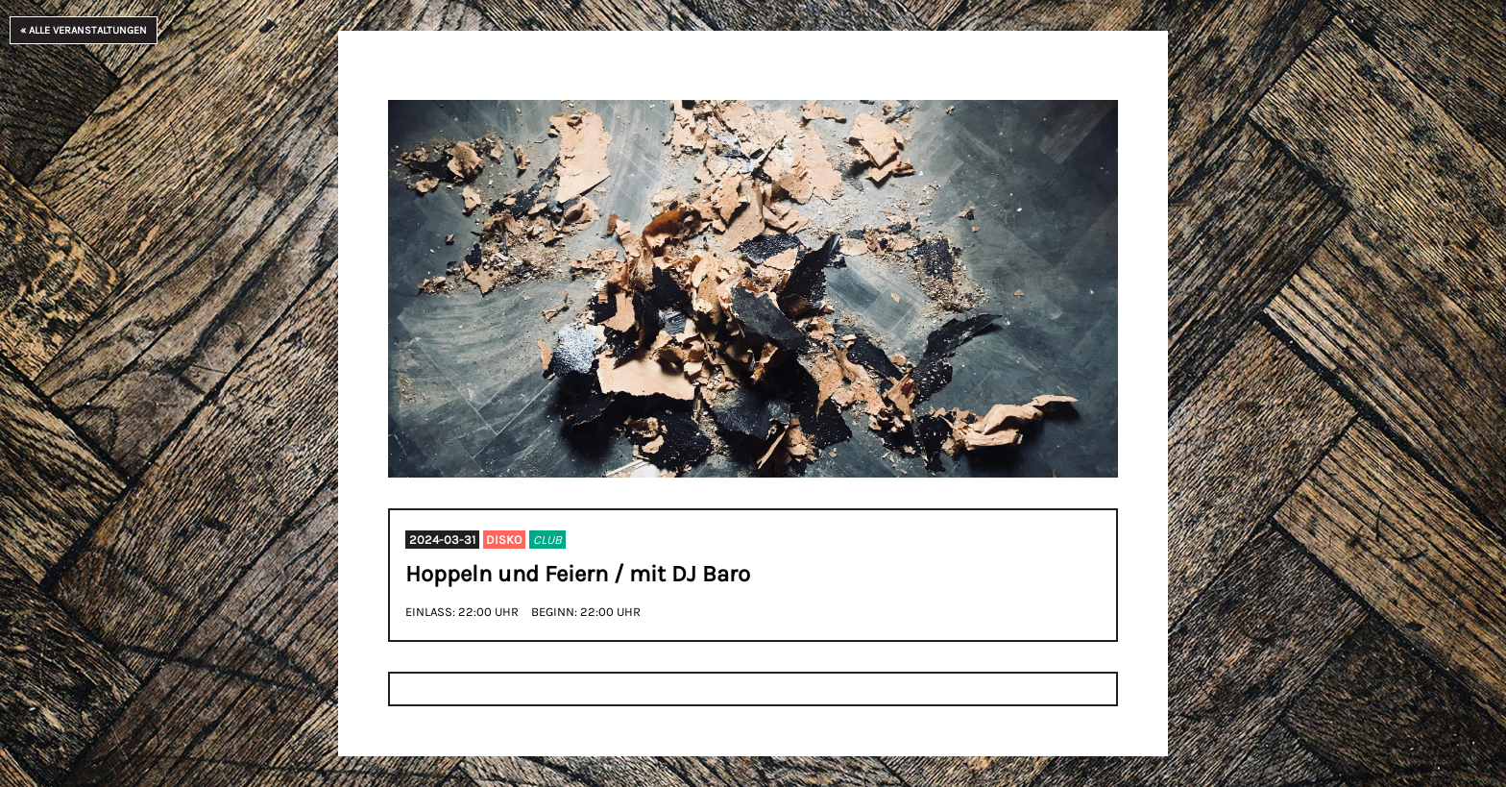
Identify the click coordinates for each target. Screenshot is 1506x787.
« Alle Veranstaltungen (83, 30)
